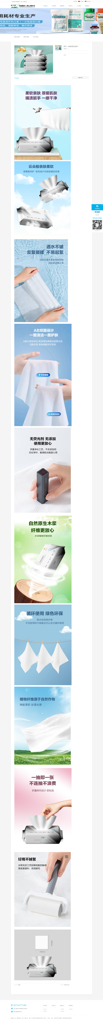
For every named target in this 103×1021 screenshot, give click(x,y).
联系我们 (87, 5)
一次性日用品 (35, 36)
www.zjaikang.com (18, 1011)
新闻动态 (62, 5)
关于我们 (54, 5)
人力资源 (79, 5)
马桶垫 (19, 984)
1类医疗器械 (17, 36)
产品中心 (71, 5)
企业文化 (45, 1009)
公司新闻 (62, 1009)
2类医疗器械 (26, 36)
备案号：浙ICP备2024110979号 (65, 1018)
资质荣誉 (45, 1011)
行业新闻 (62, 1011)
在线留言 (71, 1009)
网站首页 (46, 5)
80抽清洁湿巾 (66, 984)
